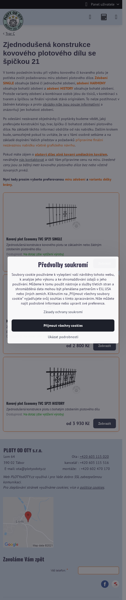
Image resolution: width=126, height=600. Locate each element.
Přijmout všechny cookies (63, 325)
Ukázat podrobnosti (63, 337)
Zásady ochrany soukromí (63, 312)
